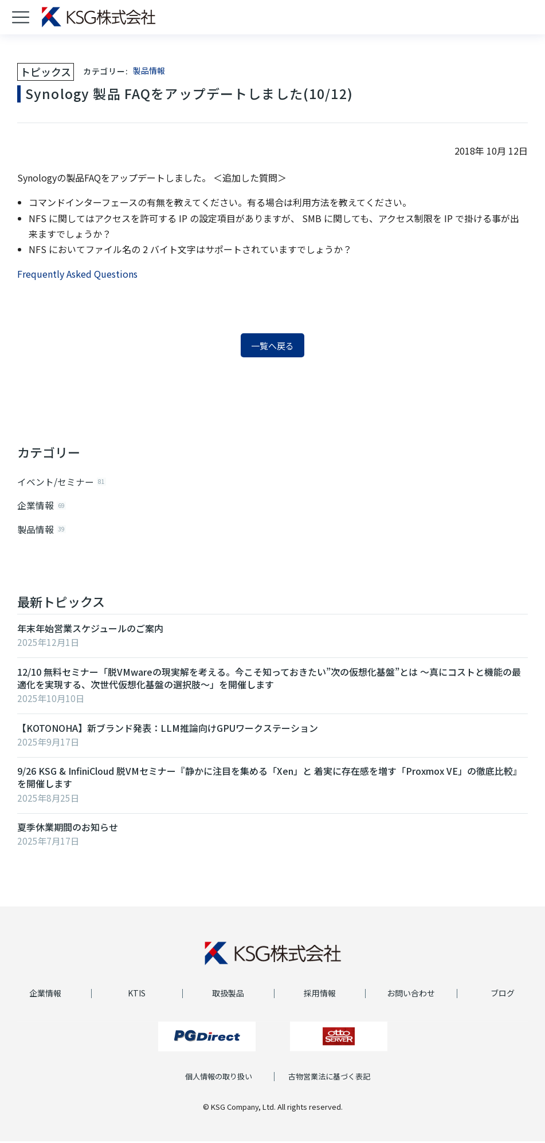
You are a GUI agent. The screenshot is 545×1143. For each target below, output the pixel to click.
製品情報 (149, 70)
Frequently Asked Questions (77, 274)
